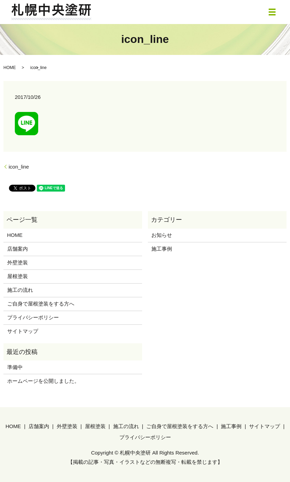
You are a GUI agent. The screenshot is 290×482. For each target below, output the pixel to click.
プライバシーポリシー (33, 317)
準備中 (15, 367)
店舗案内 (17, 249)
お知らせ (161, 235)
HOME (9, 67)
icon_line (19, 167)
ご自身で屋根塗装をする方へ (40, 304)
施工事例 (161, 249)
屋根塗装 (17, 276)
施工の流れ (20, 290)
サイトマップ (22, 331)
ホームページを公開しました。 (43, 381)
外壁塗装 (17, 262)
